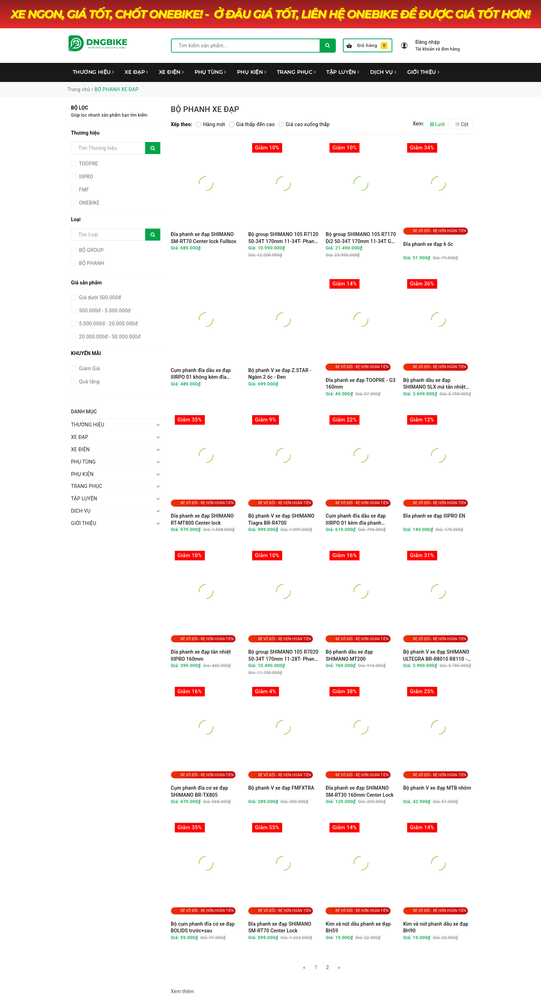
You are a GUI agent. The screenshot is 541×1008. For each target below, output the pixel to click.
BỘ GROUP (90, 250)
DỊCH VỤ (383, 72)
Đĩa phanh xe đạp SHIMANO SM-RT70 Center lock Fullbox (203, 237)
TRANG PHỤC (296, 72)
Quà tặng (89, 381)
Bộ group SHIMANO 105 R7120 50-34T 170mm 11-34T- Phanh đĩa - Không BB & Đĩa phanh (283, 237)
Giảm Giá (89, 368)
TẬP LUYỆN (342, 72)
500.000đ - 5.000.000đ (104, 310)
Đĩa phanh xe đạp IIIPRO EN (434, 516)
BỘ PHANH (91, 263)
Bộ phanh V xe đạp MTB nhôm (437, 788)
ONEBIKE (89, 203)
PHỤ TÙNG (210, 72)
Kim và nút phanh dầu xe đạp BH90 (435, 927)
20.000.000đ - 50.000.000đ (109, 337)
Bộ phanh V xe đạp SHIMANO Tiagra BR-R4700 (281, 519)
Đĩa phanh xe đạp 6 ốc (428, 244)
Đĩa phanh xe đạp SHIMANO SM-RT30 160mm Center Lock (359, 791)
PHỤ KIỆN (251, 72)
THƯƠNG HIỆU (93, 72)
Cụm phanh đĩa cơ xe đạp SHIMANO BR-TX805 (199, 791)
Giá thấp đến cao (252, 124)
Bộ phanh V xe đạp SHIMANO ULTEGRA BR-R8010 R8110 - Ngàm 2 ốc (436, 655)
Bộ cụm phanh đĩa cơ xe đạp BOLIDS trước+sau (203, 927)
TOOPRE (88, 163)
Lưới (437, 124)
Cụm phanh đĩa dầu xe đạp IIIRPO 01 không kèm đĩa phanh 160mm (201, 374)
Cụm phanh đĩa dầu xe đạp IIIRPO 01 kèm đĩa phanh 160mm (356, 519)
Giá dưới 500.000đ (99, 297)
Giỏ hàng (367, 45)
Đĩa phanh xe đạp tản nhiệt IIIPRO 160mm (201, 655)
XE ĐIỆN (171, 72)
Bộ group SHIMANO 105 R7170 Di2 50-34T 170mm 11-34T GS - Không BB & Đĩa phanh (361, 237)
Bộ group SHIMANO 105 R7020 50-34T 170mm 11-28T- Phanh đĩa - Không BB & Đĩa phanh (283, 655)
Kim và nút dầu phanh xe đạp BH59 (358, 927)
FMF (83, 190)
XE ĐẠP (136, 72)
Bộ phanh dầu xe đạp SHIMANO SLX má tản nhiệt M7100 (434, 383)
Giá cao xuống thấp (303, 124)
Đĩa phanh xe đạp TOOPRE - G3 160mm (361, 383)
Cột (462, 124)
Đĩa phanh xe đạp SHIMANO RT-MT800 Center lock (202, 519)
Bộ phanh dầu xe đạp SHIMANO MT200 (349, 655)
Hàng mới (210, 124)
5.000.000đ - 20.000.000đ (108, 323)
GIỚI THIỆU (423, 72)
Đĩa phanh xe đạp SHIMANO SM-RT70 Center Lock (279, 927)
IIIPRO (85, 176)
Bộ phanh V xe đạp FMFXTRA (281, 788)
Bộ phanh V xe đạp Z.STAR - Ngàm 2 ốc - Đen (279, 373)
